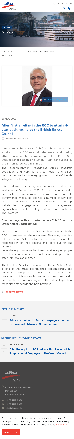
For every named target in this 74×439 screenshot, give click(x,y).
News (21, 51)
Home (4, 51)
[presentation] (4, 317)
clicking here (61, 424)
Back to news (14, 293)
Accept (8, 432)
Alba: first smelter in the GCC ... (43, 51)
